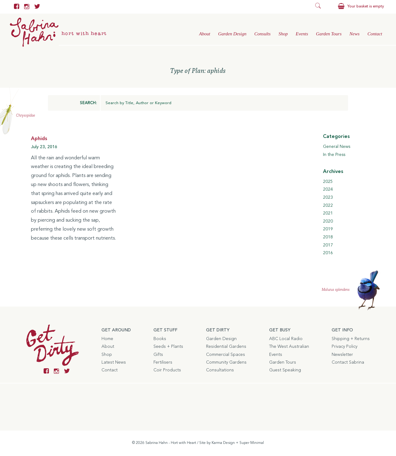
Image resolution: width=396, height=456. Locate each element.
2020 (328, 221)
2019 (328, 229)
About (204, 33)
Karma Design (223, 443)
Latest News (113, 362)
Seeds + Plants (168, 346)
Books (159, 339)
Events (302, 33)
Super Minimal (251, 443)
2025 (328, 181)
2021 (328, 213)
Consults (262, 33)
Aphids (39, 138)
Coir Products (167, 370)
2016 (328, 253)
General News (336, 146)
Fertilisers (162, 362)
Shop (283, 33)
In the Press (334, 155)
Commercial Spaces (225, 354)
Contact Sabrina (348, 362)
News (355, 33)
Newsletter (342, 354)
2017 (328, 245)
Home (107, 339)
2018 (328, 237)
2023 (328, 197)
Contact (375, 33)
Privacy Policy (344, 346)
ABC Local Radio (286, 339)
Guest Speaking (285, 370)
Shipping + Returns (351, 339)
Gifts (158, 354)
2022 (328, 205)
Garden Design (232, 33)
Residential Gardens (226, 346)
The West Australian (289, 346)
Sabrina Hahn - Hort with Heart (170, 443)
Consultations (220, 370)
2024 (328, 189)
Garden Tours (329, 33)
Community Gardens (226, 362)
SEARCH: (88, 103)
